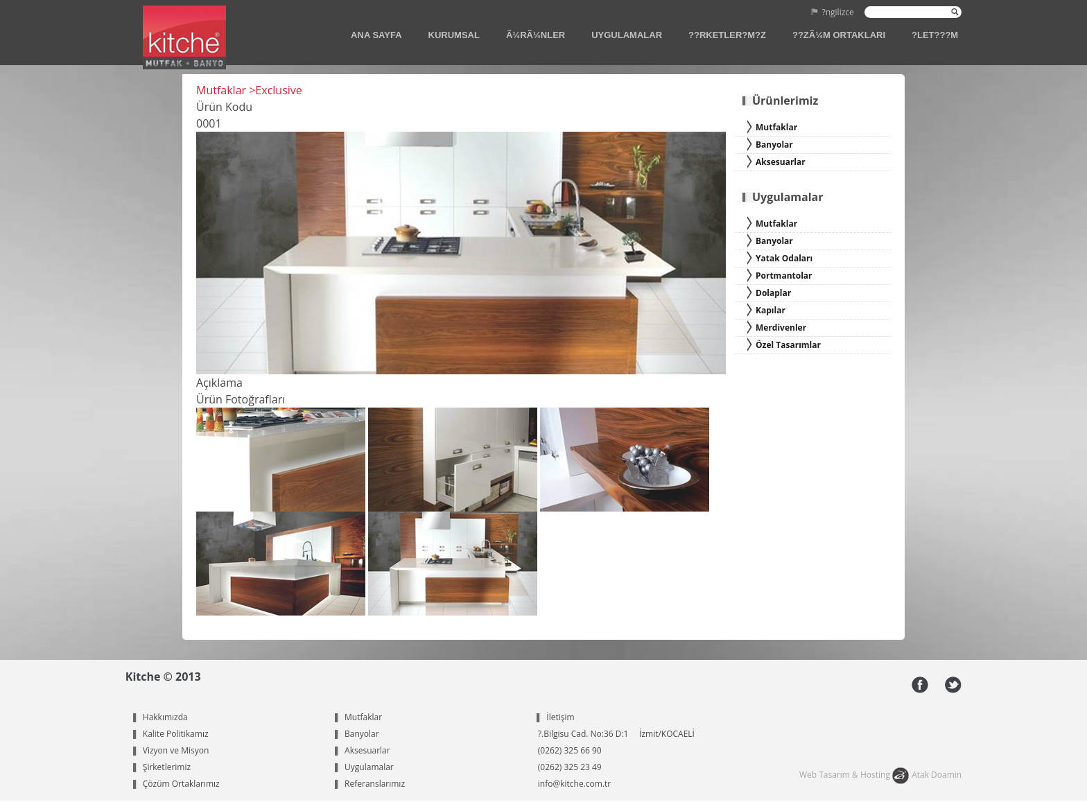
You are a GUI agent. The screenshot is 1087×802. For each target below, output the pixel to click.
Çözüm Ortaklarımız (181, 784)
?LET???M (935, 35)
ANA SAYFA (376, 35)
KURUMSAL (454, 35)
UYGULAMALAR (626, 35)
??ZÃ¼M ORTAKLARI (838, 35)
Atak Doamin (937, 775)
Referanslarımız (375, 784)
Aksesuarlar (781, 162)
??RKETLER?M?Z (727, 35)
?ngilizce (838, 13)
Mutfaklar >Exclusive (249, 90)
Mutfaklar (776, 127)
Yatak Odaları (784, 258)
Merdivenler (781, 327)
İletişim (560, 717)
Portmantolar (784, 275)
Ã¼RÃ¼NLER (535, 35)
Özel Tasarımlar (788, 345)
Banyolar (774, 144)
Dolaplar (773, 293)
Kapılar (770, 310)
